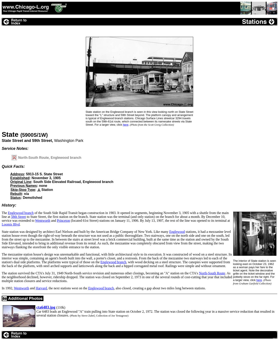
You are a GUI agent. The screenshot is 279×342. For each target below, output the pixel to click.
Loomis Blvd (11, 224)
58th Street (18, 217)
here (125, 124)
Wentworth (42, 220)
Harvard (41, 288)
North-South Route (212, 273)
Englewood (177, 231)
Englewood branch (21, 213)
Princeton (63, 220)
